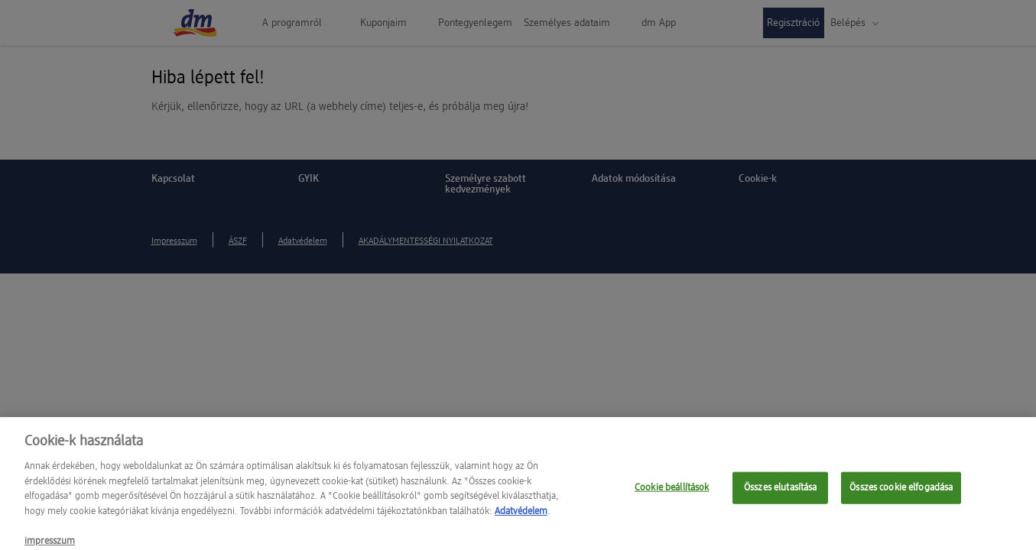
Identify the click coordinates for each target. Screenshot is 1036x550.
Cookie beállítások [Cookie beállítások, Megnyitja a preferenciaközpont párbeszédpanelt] (672, 492)
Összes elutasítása (780, 492)
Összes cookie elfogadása (901, 492)
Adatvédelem (521, 516)
